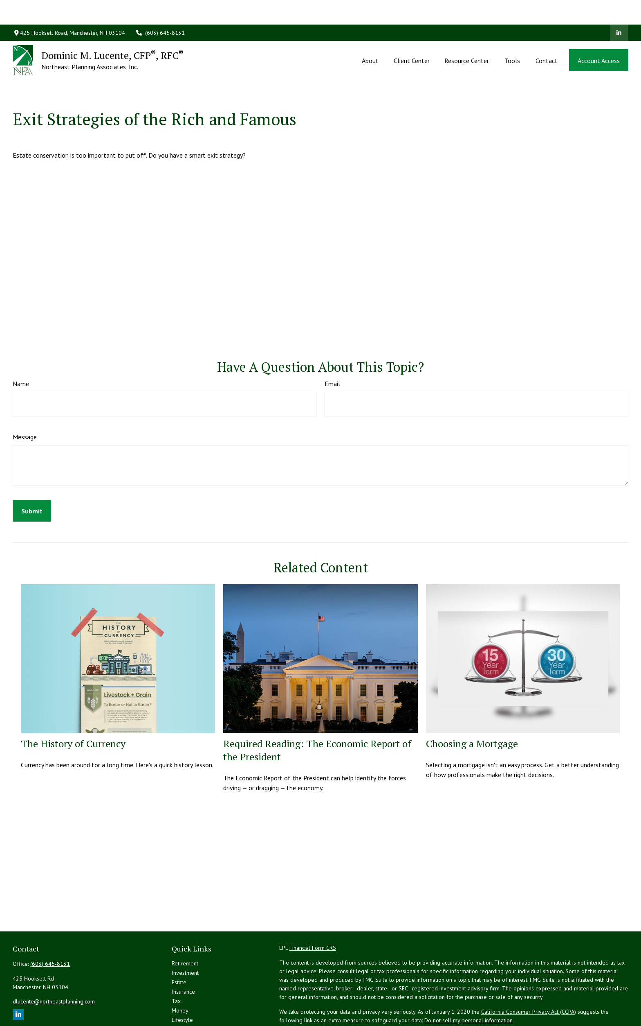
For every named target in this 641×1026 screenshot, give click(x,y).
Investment (185, 936)
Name (21, 347)
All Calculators (189, 1011)
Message (25, 400)
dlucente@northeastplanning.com (54, 964)
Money (180, 973)
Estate (179, 945)
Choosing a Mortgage (472, 706)
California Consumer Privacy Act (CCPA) (528, 975)
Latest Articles (189, 992)
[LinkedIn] (619, 8)
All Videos (184, 1002)
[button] (370, 35)
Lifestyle (182, 983)
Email (332, 347)
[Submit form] (32, 474)
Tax (176, 964)
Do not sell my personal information (468, 983)
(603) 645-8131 (160, 8)
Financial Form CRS (312, 911)
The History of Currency (73, 706)
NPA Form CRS (296, 1013)
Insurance (183, 954)
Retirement (185, 926)
